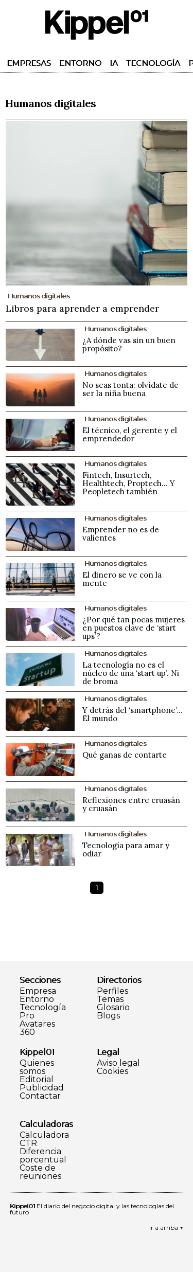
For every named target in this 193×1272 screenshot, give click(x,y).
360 (27, 1032)
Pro (27, 1016)
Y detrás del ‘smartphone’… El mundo (132, 714)
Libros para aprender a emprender (82, 308)
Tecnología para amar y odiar (125, 849)
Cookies (112, 1071)
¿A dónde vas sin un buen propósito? (129, 344)
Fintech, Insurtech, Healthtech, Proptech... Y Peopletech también (128, 483)
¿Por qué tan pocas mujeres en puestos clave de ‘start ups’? (133, 628)
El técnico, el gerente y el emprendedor (129, 434)
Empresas (29, 63)
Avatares (37, 1024)
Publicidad (42, 1088)
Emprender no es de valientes (120, 534)
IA (114, 63)
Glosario (113, 1008)
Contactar (40, 1096)
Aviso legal (118, 1063)
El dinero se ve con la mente (122, 579)
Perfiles (112, 991)
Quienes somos (37, 1067)
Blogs (108, 1016)
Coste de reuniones (40, 1172)
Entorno (80, 63)
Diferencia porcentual (43, 1156)
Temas (110, 999)
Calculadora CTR (44, 1139)
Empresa (38, 991)
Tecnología (153, 63)
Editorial (37, 1080)
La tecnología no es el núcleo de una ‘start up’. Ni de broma (130, 673)
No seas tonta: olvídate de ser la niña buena (130, 389)
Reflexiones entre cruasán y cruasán (131, 804)
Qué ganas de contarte (124, 755)
